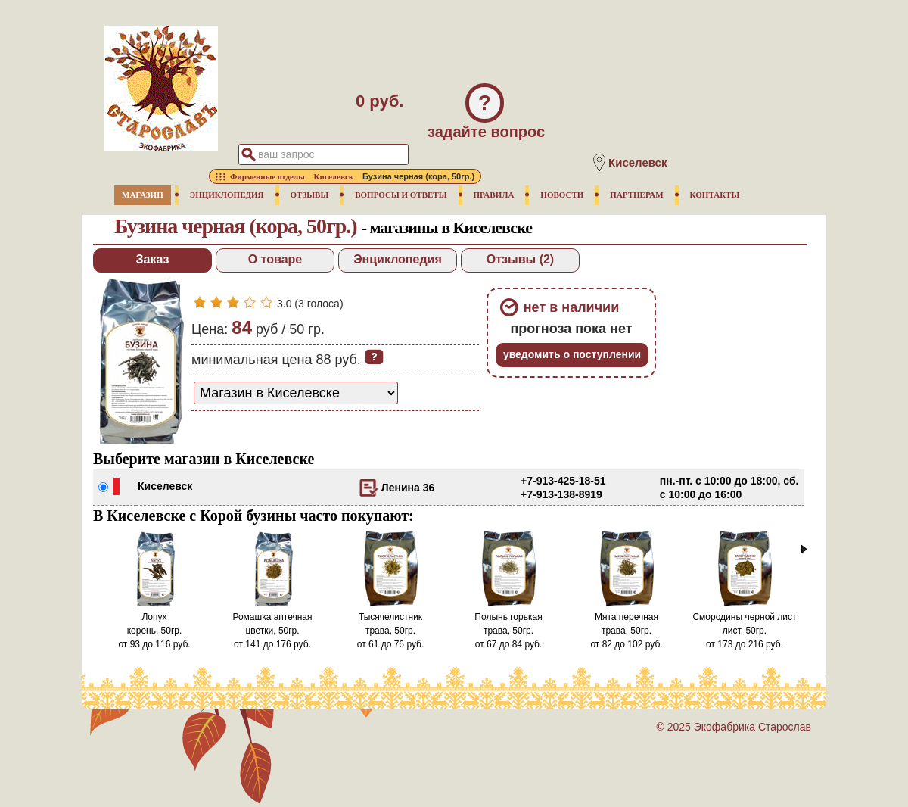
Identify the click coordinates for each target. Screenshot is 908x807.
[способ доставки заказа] (296, 393)
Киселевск (165, 486)
